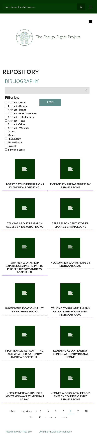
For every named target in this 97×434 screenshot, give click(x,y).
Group (11, 131)
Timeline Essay (16, 149)
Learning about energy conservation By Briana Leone (70, 353)
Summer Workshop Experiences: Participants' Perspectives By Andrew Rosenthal (24, 267)
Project (12, 145)
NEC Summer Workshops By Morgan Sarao (70, 264)
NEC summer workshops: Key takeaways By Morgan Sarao (24, 396)
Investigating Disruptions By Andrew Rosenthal (24, 186)
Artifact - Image (17, 109)
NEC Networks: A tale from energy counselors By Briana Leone (70, 396)
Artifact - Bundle (18, 106)
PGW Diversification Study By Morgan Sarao (24, 310)
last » (64, 417)
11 (31, 417)
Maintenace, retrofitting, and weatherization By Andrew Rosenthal (24, 353)
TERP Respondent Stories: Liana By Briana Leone (70, 225)
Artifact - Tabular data (21, 116)
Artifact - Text (16, 120)
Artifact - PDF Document (22, 113)
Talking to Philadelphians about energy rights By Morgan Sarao (70, 311)
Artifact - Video (17, 124)
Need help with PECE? (19, 431)
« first (12, 411)
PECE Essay (14, 138)
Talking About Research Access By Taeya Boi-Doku (24, 225)
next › (53, 417)
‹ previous (26, 411)
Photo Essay (15, 142)
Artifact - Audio (17, 102)
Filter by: (12, 97)
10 (86, 411)
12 (40, 417)
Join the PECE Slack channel (55, 431)
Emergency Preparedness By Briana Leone (70, 186)
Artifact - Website (18, 127)
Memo (11, 135)
